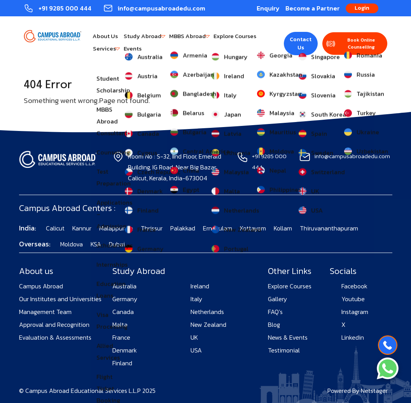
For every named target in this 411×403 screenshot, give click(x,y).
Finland (122, 363)
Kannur (81, 228)
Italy (196, 299)
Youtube (353, 299)
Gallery (277, 299)
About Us (105, 35)
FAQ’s (275, 311)
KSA (96, 244)
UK (194, 337)
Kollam (283, 228)
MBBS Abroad (187, 35)
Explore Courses (234, 35)
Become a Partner (312, 8)
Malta (120, 324)
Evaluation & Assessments (55, 337)
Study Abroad (142, 35)
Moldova (71, 244)
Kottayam (253, 228)
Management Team (45, 311)
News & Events (288, 337)
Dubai (117, 244)
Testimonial (284, 350)
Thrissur (152, 228)
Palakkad (182, 228)
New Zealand (208, 324)
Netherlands (207, 311)
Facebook (354, 286)
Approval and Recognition (54, 324)
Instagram (354, 311)
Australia (124, 286)
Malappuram (116, 228)
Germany (124, 299)
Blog (274, 324)
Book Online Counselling (361, 44)
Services (104, 48)
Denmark (124, 350)
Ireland (200, 286)
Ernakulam (217, 228)
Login (362, 8)
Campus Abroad (41, 286)
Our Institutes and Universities (60, 299)
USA (196, 350)
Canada (123, 311)
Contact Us (300, 43)
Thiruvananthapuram (329, 228)
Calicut (55, 228)
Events (133, 48)
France (121, 337)
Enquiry (268, 8)
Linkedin (352, 337)
